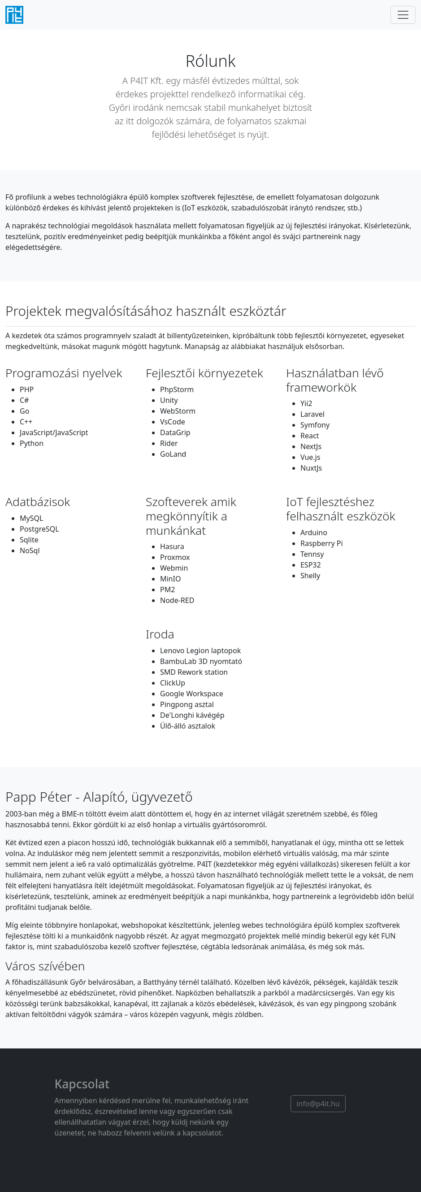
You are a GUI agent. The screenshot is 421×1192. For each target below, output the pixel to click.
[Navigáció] (403, 15)
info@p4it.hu (318, 1104)
